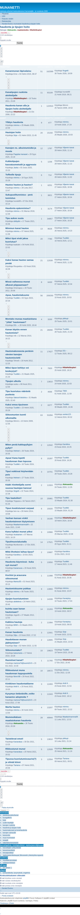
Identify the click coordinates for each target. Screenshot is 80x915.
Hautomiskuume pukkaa (18, 588)
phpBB (25, 898)
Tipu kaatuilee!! (13, 498)
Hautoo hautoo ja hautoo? (19, 184)
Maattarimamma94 (21, 525)
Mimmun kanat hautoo (17, 228)
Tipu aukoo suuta (14, 218)
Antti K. (16, 686)
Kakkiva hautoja (13, 622)
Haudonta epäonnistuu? (18, 208)
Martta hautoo (12, 707)
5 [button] (1, 56)
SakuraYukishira (20, 397)
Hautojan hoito (13, 132)
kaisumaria (17, 653)
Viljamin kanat (68, 148)
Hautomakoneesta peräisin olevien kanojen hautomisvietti (19, 354)
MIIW (15, 625)
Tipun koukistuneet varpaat (19, 508)
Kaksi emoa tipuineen (16, 404)
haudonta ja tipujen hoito (15, 26)
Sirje (15, 135)
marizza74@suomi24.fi (22, 663)
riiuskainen (17, 535)
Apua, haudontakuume (17, 295)
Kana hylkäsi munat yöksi (18, 531)
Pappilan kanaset (20, 154)
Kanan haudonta (14, 632)
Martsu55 (17, 581)
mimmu (16, 125)
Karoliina (66, 444)
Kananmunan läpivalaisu (18, 71)
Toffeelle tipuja (13, 174)
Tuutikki (66, 238)
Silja (15, 635)
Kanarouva (17, 568)
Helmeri (16, 451)
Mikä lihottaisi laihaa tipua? (19, 552)
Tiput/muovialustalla (16, 541)
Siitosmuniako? (13, 650)
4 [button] (1, 54)
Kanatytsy (67, 598)
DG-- (15, 325)
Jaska (15, 168)
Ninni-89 (16, 676)
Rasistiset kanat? (14, 660)
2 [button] (1, 48)
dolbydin (16, 221)
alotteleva (17, 602)
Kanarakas (17, 742)
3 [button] (1, 51)
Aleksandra (11, 30)
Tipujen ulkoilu (13, 381)
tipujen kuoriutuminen (17, 598)
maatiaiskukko (23, 30)
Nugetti (65, 71)
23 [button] (1, 61)
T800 (65, 391)
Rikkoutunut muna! (15, 749)
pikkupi (65, 318)
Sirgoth (16, 491)
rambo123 (67, 414)
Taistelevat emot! (14, 738)
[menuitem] (2, 16)
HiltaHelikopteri (36, 30)
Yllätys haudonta (14, 122)
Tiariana (16, 765)
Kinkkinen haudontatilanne (19, 683)
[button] (0, 38)
